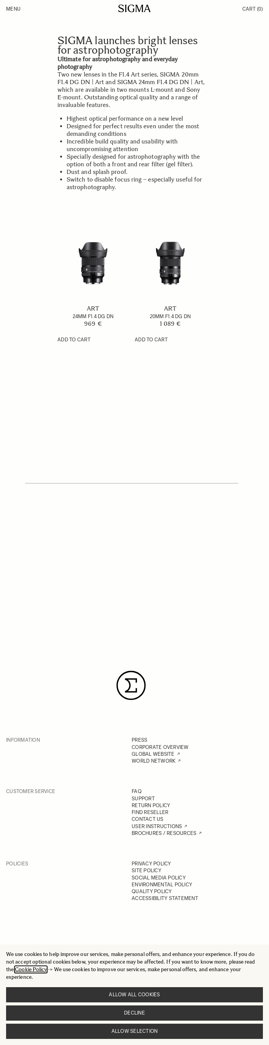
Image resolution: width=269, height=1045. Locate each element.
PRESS (139, 740)
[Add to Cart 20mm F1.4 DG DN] (151, 340)
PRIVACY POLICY (151, 864)
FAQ (137, 791)
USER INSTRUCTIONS (157, 826)
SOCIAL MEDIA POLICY (159, 878)
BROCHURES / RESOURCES (164, 833)
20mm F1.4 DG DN (170, 316)
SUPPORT (143, 798)
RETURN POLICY (151, 805)
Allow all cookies (134, 994)
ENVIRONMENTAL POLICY (162, 884)
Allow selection (134, 1031)
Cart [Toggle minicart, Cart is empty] (252, 9)
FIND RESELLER (150, 812)
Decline (134, 1013)
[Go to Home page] (134, 8)
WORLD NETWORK (153, 761)
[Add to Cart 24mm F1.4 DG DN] (74, 340)
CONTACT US (148, 819)
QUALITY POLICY (152, 891)
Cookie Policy (31, 969)
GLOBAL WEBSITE (153, 754)
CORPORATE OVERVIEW (160, 747)
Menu (13, 9)
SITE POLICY (146, 870)
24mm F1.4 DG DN (93, 316)
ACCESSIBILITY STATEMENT (165, 898)
